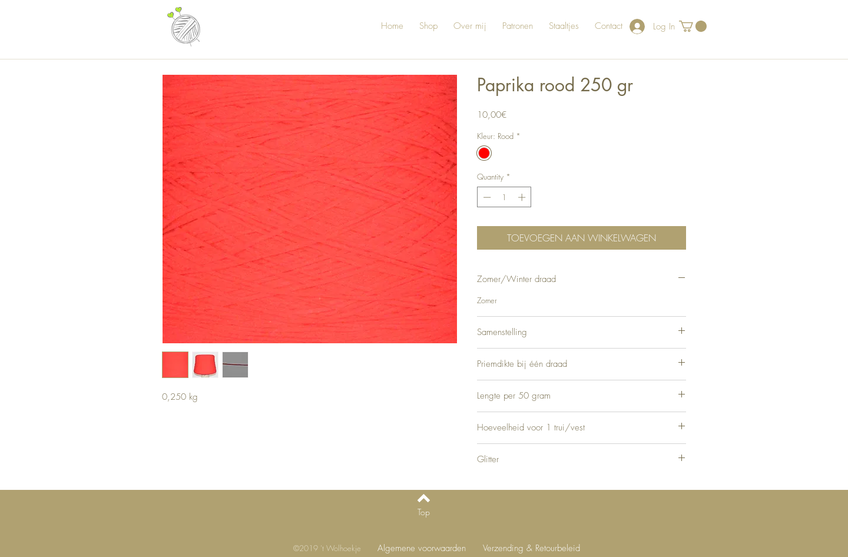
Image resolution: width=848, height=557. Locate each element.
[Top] (424, 512)
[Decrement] (486, 197)
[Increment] (523, 197)
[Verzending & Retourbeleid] (531, 548)
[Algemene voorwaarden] (421, 548)
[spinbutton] (504, 197)
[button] (693, 26)
